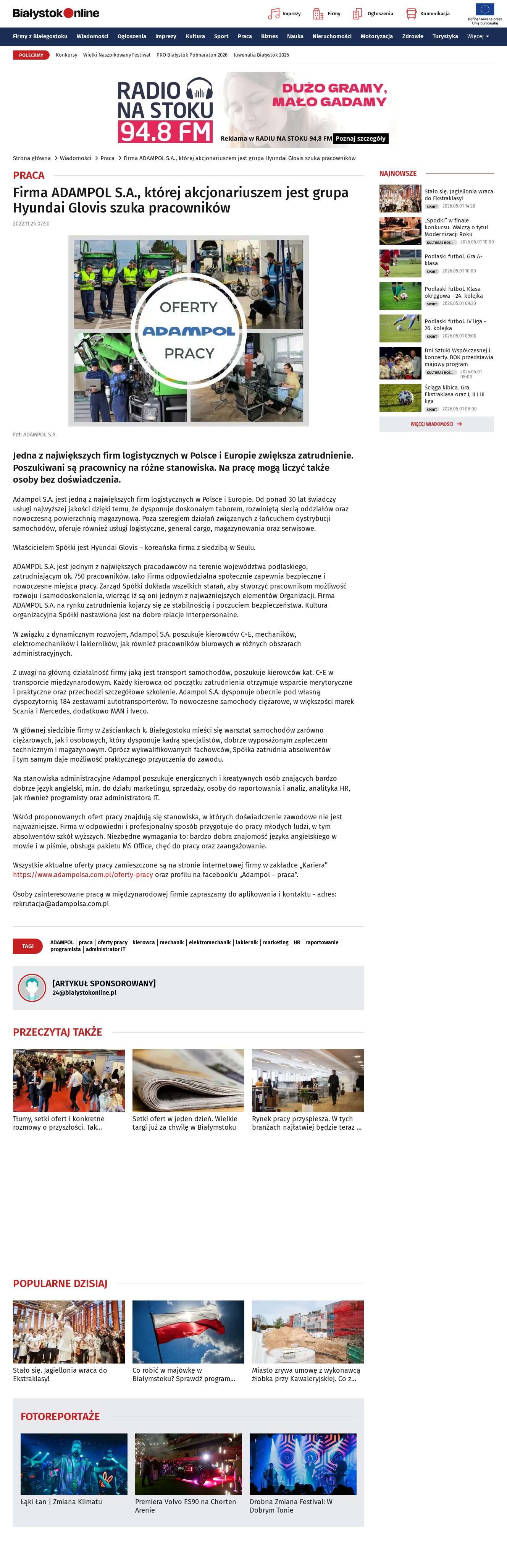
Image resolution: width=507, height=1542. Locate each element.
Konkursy (66, 54)
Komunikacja (428, 13)
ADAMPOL (62, 942)
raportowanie (322, 942)
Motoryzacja (377, 36)
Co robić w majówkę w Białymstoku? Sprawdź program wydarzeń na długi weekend (181, 1375)
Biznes (269, 36)
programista (65, 949)
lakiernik (247, 942)
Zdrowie (412, 36)
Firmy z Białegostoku (40, 36)
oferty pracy (113, 942)
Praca (245, 36)
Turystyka (445, 36)
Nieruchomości (332, 36)
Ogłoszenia (373, 13)
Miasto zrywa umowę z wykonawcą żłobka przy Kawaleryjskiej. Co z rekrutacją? (306, 1375)
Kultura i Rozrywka (442, 243)
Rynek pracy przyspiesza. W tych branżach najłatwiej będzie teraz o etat (306, 1123)
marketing (276, 942)
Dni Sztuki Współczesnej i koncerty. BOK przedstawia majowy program (459, 357)
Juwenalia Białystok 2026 (261, 54)
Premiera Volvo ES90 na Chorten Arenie (185, 1506)
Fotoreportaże (60, 1416)
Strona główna (32, 158)
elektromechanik (210, 942)
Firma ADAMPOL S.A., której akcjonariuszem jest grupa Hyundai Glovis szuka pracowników (240, 158)
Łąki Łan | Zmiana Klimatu (61, 1502)
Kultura (195, 36)
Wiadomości (92, 36)
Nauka (295, 36)
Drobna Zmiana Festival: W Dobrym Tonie (291, 1506)
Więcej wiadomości (432, 424)
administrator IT (105, 949)
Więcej (478, 36)
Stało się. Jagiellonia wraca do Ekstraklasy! (60, 1375)
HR (297, 942)
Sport (221, 36)
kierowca (143, 942)
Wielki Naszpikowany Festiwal (116, 54)
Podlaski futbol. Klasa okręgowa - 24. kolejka (454, 292)
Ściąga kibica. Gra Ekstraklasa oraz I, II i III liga (454, 394)
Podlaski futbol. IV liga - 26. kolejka (455, 325)
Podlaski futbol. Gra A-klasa (454, 260)
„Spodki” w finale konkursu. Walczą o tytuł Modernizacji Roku (456, 227)
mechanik (172, 942)
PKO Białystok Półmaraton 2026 (192, 54)
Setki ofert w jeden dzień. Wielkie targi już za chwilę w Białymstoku (184, 1123)
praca (86, 942)
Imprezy (284, 13)
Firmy (327, 13)
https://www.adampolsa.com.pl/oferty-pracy (83, 875)
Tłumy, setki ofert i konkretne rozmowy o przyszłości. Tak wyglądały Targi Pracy (59, 1123)
